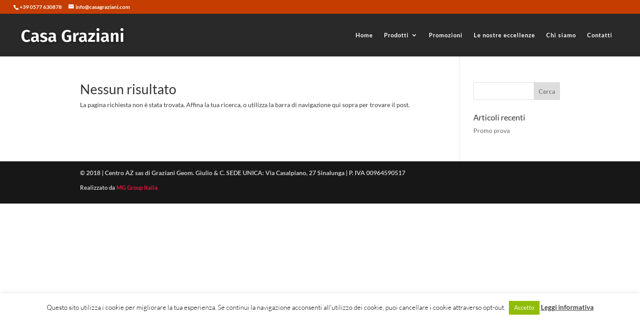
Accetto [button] (524, 307)
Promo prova (491, 130)
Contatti (599, 35)
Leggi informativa (567, 307)
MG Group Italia (137, 187)
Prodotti (396, 35)
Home (364, 35)
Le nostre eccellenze (504, 35)
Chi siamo (561, 35)
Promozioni (446, 35)
